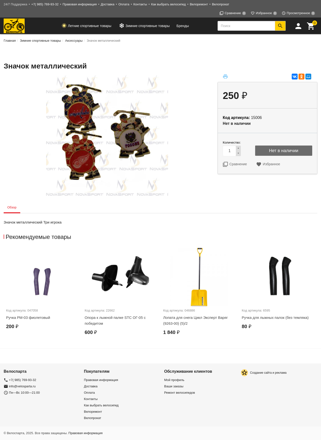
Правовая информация (80, 4)
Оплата (123, 4)
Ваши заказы (173, 386)
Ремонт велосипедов (179, 392)
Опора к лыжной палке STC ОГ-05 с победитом (115, 320)
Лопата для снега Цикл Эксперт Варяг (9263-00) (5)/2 (195, 320)
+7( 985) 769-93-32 (45, 4)
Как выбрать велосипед (168, 4)
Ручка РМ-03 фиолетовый (28, 317)
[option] (43, 293)
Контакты (140, 4)
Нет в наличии (283, 150)
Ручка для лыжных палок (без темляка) (275, 317)
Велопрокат (220, 4)
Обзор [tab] (12, 207)
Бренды (183, 26)
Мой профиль (174, 380)
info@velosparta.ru (22, 386)
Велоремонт (199, 4)
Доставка (107, 4)
